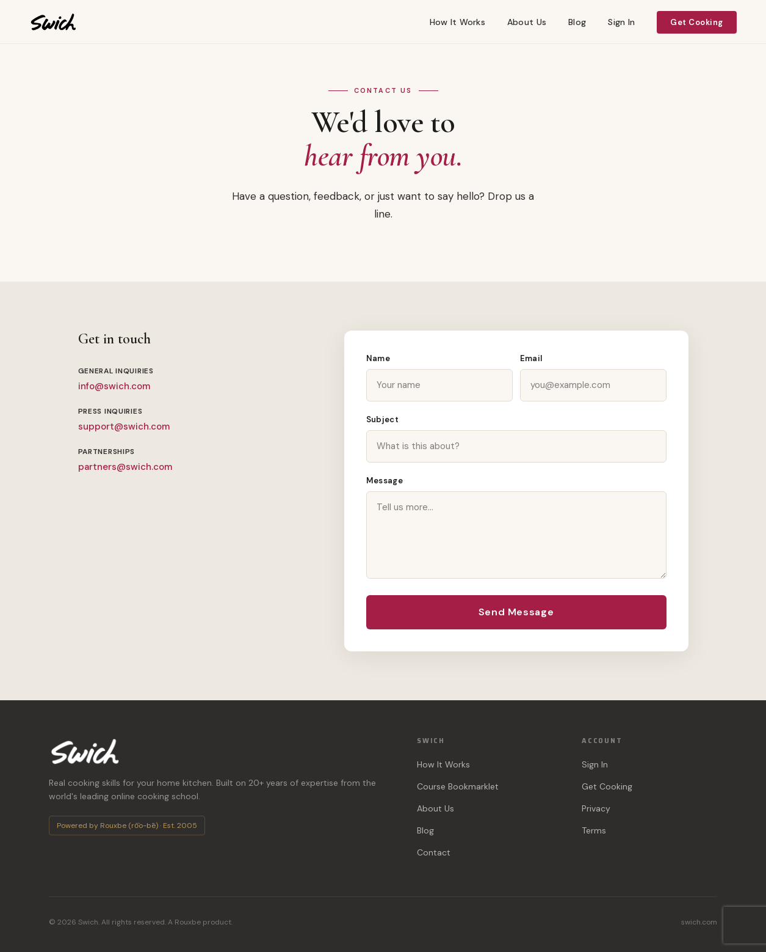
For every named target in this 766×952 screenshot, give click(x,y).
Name (378, 358)
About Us (526, 21)
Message (384, 480)
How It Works (457, 21)
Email (531, 358)
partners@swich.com (125, 467)
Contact (433, 852)
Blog (577, 21)
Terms (594, 830)
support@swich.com (124, 426)
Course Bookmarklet (458, 786)
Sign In (621, 21)
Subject (382, 419)
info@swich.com (114, 386)
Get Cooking (696, 22)
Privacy (596, 808)
